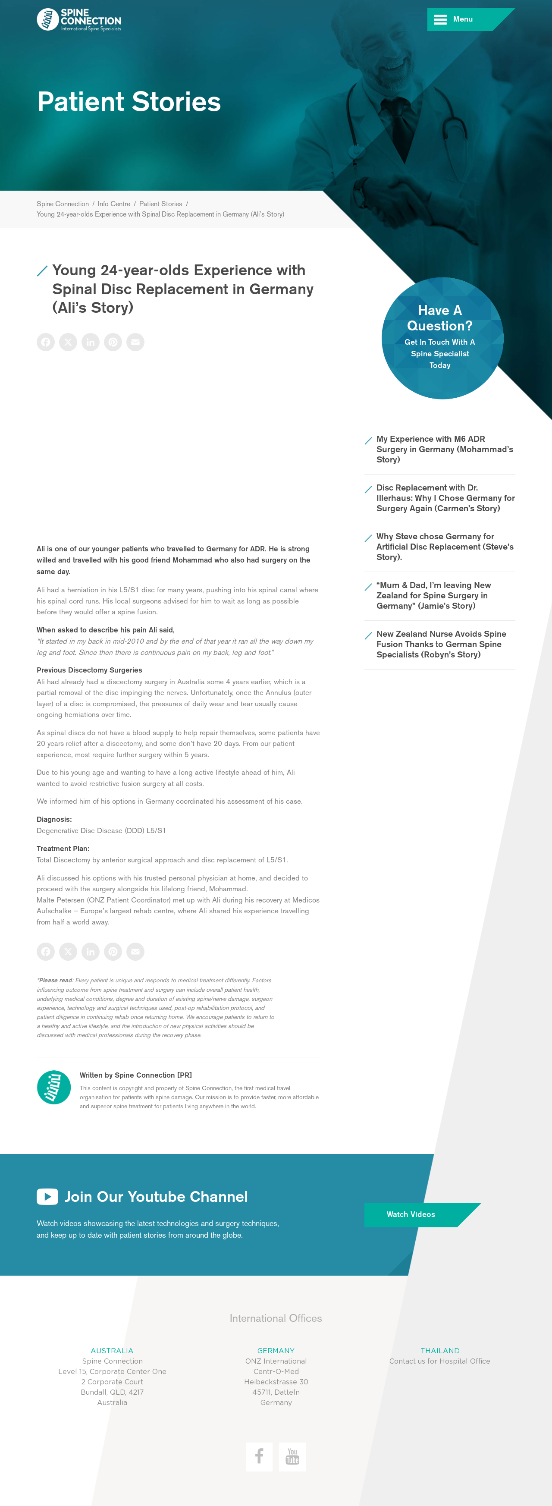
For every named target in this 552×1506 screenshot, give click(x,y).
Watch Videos (422, 1215)
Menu (472, 19)
